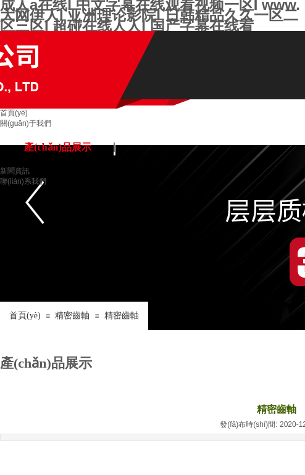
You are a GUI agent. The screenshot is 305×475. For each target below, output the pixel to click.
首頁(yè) (25, 315)
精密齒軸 (72, 315)
